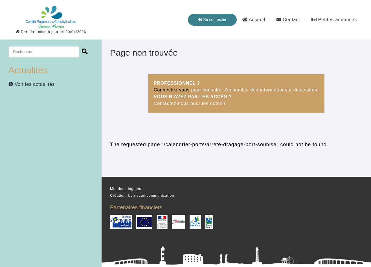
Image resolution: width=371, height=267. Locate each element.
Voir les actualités (31, 84)
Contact (288, 19)
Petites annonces (334, 19)
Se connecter (212, 19)
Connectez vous (172, 89)
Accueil (253, 19)
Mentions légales (125, 189)
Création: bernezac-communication (142, 195)
